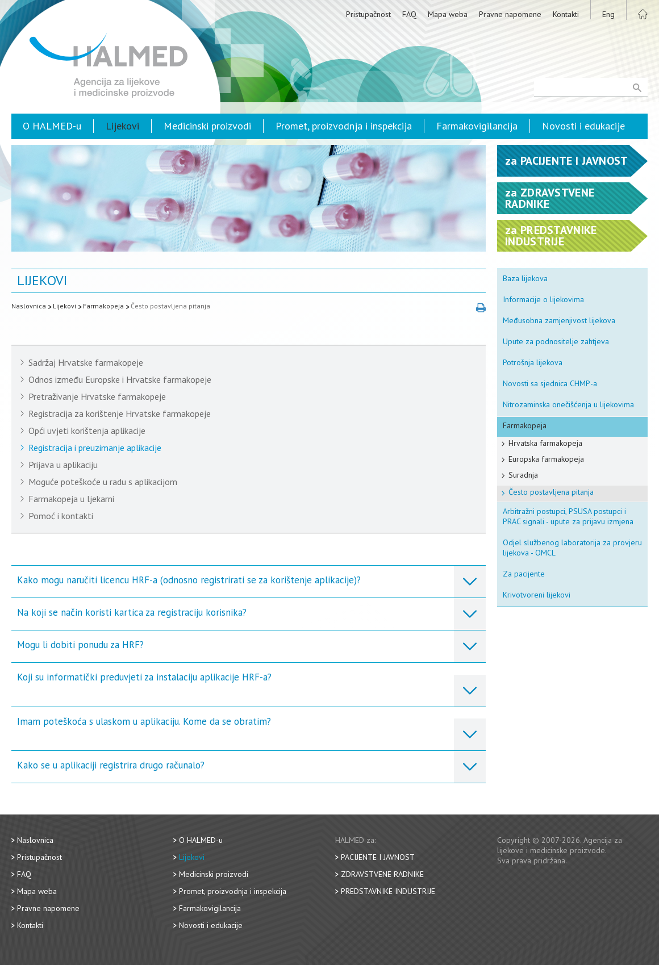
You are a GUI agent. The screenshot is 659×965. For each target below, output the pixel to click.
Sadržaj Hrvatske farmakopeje (85, 362)
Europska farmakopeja (546, 459)
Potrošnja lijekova (532, 362)
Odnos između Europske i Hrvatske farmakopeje (119, 379)
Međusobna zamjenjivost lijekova (559, 320)
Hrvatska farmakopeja (545, 443)
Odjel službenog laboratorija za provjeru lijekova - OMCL (572, 547)
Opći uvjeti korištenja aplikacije (86, 430)
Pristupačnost (368, 14)
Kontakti (566, 14)
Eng (608, 14)
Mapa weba (448, 14)
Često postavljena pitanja (170, 306)
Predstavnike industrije (388, 891)
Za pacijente (524, 574)
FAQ (409, 14)
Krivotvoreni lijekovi (536, 595)
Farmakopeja (103, 306)
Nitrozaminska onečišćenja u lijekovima (568, 404)
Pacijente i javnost (378, 857)
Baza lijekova (525, 278)
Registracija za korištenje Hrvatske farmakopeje (119, 413)
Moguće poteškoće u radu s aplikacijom (102, 481)
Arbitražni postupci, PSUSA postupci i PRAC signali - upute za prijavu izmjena (568, 516)
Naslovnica (28, 306)
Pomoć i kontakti (60, 515)
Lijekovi (122, 125)
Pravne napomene (510, 14)
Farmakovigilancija (477, 125)
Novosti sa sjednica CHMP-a (550, 383)
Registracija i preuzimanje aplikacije (94, 447)
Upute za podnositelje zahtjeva (556, 341)
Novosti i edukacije (583, 125)
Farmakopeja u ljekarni (71, 498)
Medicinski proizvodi (207, 125)
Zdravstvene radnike (382, 874)
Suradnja (523, 475)
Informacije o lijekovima (543, 299)
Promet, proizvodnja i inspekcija (344, 125)
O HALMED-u (52, 125)
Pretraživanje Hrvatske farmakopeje (97, 396)
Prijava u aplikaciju (63, 464)
